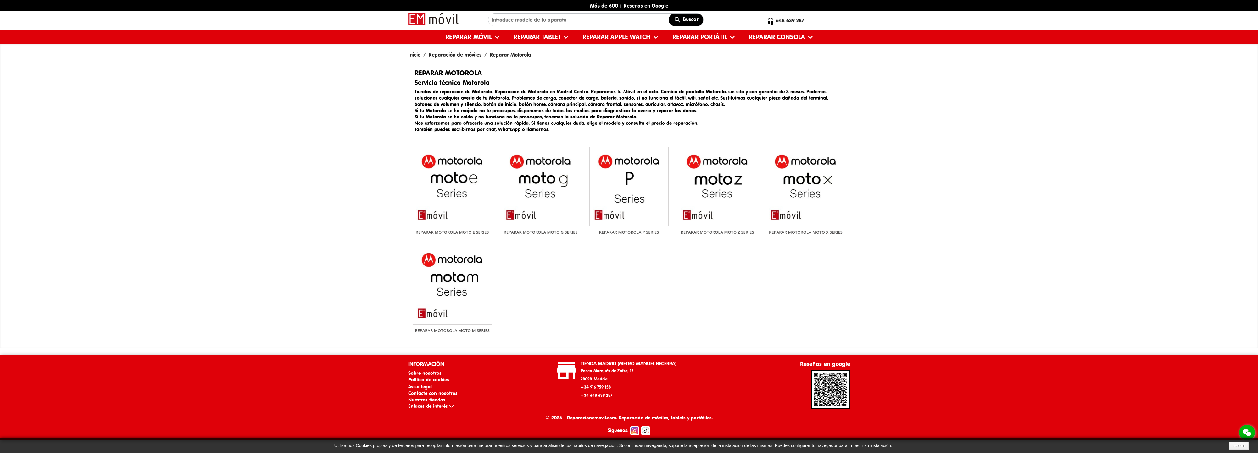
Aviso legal (420, 387)
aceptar (1239, 446)
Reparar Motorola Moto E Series (452, 232)
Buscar (686, 20)
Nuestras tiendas (426, 400)
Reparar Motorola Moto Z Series (717, 232)
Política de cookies (428, 380)
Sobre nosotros (425, 373)
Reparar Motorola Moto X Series (806, 232)
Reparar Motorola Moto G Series (540, 232)
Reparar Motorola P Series (629, 232)
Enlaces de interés (431, 406)
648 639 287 (790, 20)
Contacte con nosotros (433, 393)
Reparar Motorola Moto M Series (452, 330)
